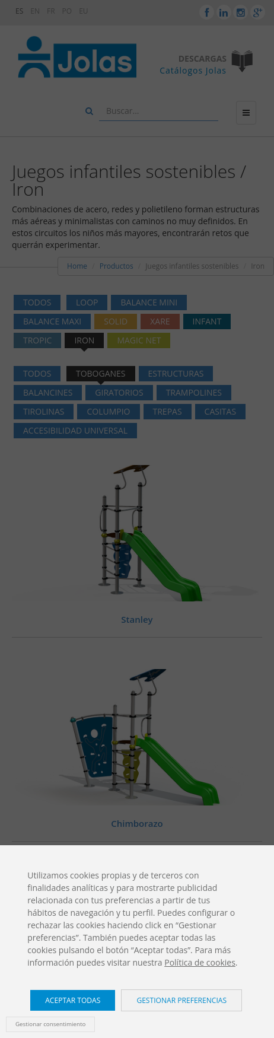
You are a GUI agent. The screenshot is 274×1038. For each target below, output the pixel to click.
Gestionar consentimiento (50, 1024)
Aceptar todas (72, 1000)
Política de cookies (199, 962)
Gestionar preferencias (181, 1000)
